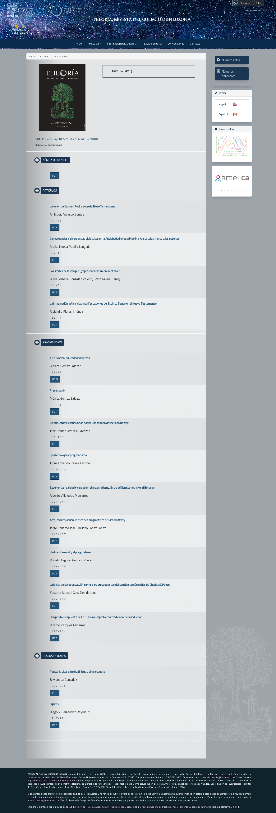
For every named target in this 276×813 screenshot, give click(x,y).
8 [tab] (244, 191)
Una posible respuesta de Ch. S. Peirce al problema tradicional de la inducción (96, 617)
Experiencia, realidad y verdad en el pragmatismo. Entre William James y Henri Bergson (102, 487)
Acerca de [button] (94, 43)
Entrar (258, 3)
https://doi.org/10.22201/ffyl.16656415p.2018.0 (69, 138)
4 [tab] (231, 191)
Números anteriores (229, 73)
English (223, 104)
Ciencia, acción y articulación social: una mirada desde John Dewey (89, 423)
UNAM (206, 807)
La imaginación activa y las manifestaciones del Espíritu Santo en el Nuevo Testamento (103, 303)
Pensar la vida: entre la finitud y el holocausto (77, 671)
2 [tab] (225, 191)
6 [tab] (238, 191)
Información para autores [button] (122, 43)
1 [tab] (221, 191)
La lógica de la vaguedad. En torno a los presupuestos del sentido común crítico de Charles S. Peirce (110, 584)
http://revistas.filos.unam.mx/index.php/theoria (52, 780)
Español (223, 114)
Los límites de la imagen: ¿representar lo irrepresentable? (85, 271)
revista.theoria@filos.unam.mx (219, 777)
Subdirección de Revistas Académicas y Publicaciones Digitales (101, 807)
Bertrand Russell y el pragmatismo (71, 552)
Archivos (43, 56)
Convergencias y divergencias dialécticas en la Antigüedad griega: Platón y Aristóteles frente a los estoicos (114, 238)
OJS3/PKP (236, 807)
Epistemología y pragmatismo (68, 455)
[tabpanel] (232, 178)
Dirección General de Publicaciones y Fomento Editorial (168, 807)
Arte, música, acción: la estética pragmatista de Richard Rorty (87, 520)
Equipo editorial (153, 43)
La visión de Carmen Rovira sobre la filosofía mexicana (82, 206)
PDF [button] (54, 175)
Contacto (195, 43)
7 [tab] (241, 191)
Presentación (58, 390)
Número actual (232, 60)
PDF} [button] (55, 379)
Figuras (54, 704)
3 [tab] (228, 191)
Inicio (79, 43)
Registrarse (246, 3)
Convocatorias (176, 43)
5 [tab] (235, 191)
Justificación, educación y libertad (70, 358)
